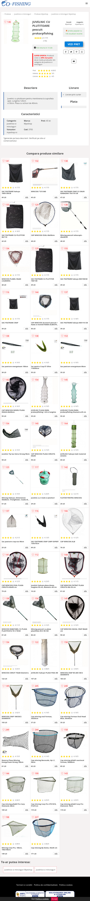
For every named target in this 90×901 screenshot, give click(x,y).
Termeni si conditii (24, 885)
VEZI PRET (74, 44)
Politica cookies (66, 885)
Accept (54, 899)
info (26, 197)
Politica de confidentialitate (46, 885)
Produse (8, 14)
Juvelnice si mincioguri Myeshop (63, 14)
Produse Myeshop (41, 14)
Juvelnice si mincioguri (22, 14)
